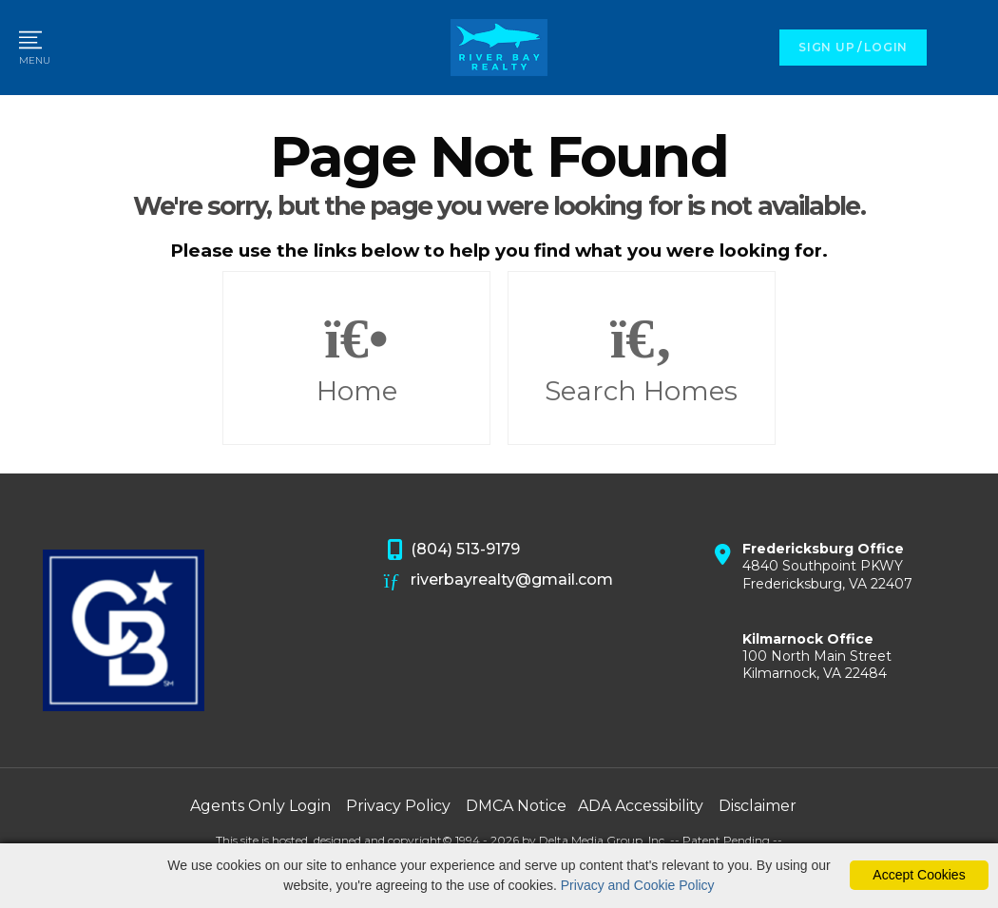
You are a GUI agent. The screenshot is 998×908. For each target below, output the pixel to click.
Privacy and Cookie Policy (638, 885)
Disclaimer (757, 806)
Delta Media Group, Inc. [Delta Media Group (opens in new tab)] (603, 840)
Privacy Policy (398, 806)
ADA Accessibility (640, 806)
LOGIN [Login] (886, 47)
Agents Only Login (260, 806)
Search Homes (642, 358)
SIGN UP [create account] (826, 47)
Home (356, 358)
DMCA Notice (516, 806)
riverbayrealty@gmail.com (499, 580)
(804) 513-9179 (452, 550)
